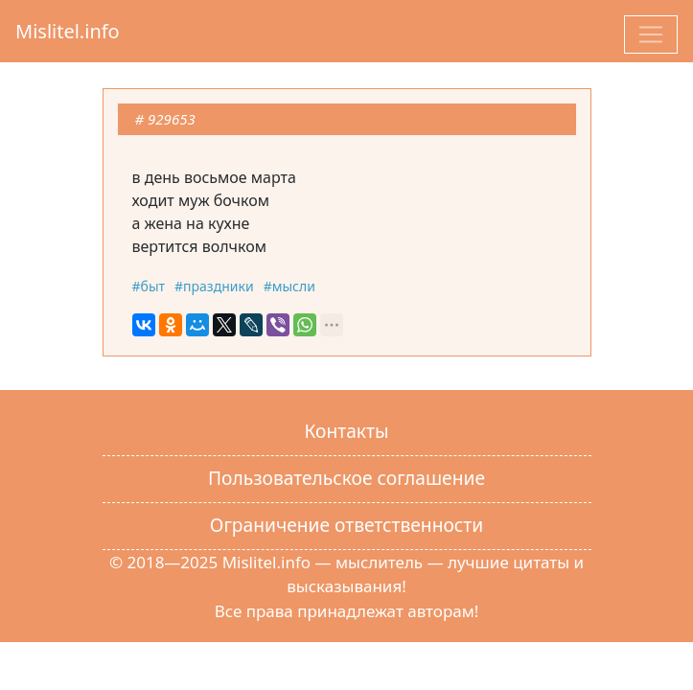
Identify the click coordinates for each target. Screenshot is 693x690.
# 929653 (165, 118)
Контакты (346, 431)
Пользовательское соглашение (346, 478)
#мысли (289, 286)
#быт (149, 286)
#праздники (214, 286)
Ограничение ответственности (346, 525)
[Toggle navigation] (651, 34)
